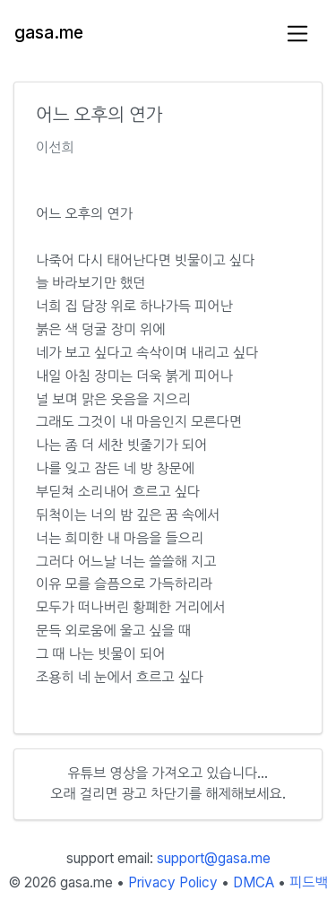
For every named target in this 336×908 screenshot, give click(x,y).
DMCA (253, 882)
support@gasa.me (214, 858)
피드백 (308, 882)
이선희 (55, 147)
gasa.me (48, 32)
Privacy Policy (173, 882)
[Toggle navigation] (298, 33)
